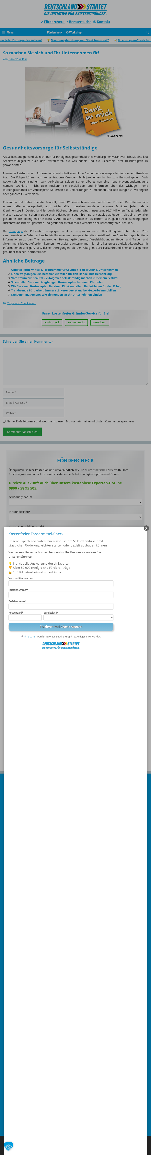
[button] (8, 1146)
